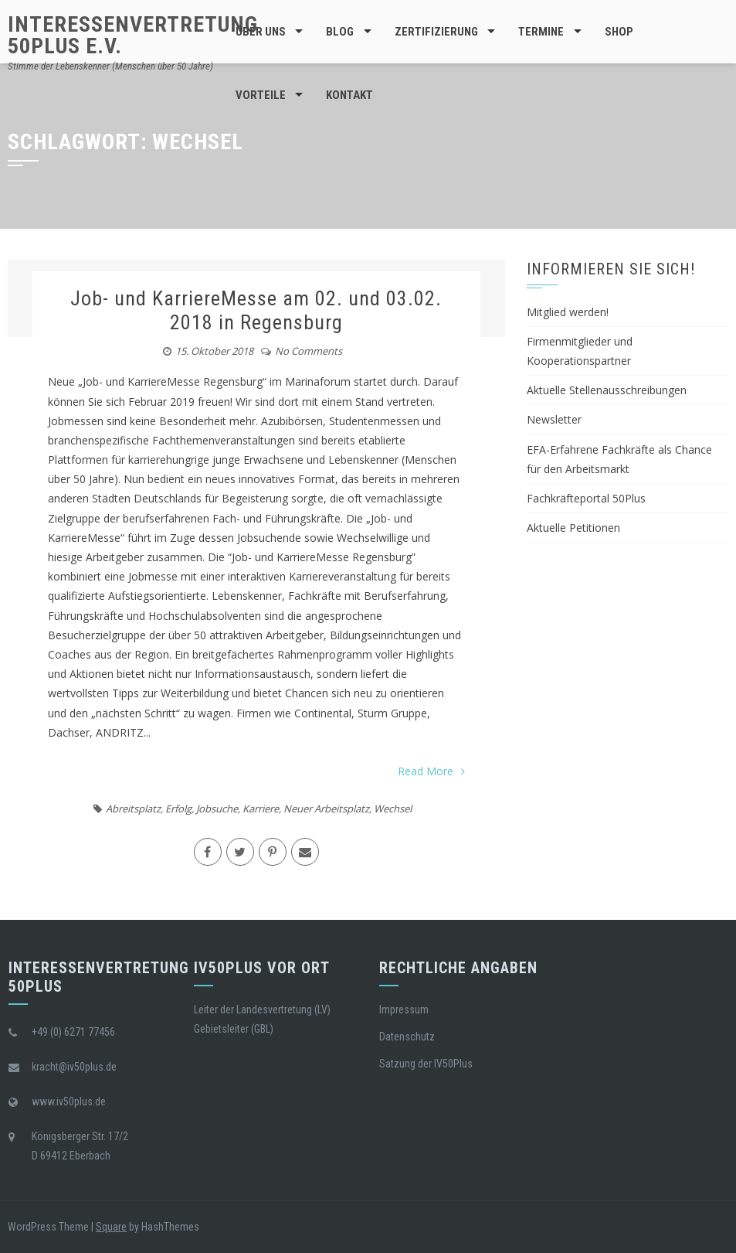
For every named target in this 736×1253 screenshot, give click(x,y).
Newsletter (554, 419)
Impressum (404, 1009)
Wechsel (393, 808)
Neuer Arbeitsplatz (326, 808)
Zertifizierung (436, 32)
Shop (619, 32)
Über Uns (261, 32)
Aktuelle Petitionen (573, 527)
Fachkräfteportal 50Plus (586, 498)
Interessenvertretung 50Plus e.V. (133, 35)
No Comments (308, 351)
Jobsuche (217, 808)
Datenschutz (407, 1036)
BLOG (340, 32)
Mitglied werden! (568, 312)
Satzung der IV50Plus (426, 1063)
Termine (541, 32)
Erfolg (178, 808)
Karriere (261, 808)
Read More (431, 771)
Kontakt (349, 95)
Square (111, 1227)
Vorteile (261, 95)
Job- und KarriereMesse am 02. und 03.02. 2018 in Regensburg (256, 310)
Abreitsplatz (133, 808)
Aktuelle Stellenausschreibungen (607, 390)
